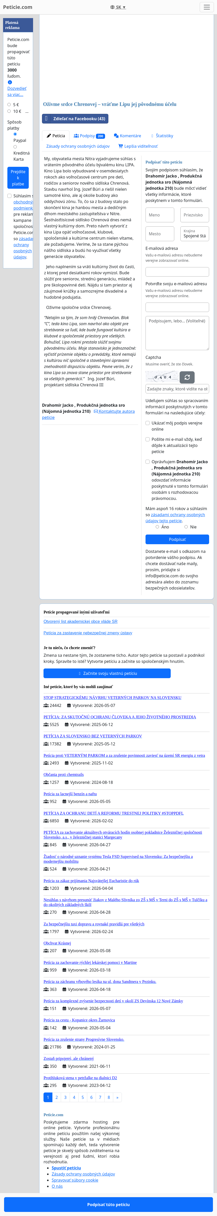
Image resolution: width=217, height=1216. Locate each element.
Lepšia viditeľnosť (138, 146)
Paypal (19, 140)
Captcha (153, 357)
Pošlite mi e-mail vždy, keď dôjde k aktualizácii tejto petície (177, 445)
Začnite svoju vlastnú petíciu (107, 673)
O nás (57, 1186)
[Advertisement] (126, 58)
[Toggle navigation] (207, 7)
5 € (16, 104)
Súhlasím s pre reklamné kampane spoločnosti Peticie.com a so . (26, 226)
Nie (193, 527)
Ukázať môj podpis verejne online (177, 426)
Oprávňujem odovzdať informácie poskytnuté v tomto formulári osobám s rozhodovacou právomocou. (180, 480)
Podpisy (89, 136)
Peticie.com (17, 7)
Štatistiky (161, 136)
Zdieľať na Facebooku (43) (73, 118)
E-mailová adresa (162, 248)
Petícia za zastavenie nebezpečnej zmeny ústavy (88, 633)
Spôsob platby (14, 125)
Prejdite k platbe (18, 178)
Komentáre (127, 136)
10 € (17, 111)
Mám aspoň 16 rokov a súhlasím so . (176, 515)
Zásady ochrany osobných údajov (78, 146)
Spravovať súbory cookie (75, 1180)
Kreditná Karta (21, 156)
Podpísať (177, 539)
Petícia (55, 136)
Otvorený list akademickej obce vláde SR (81, 621)
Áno (165, 527)
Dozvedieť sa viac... (16, 88)
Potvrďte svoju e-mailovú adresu (176, 283)
